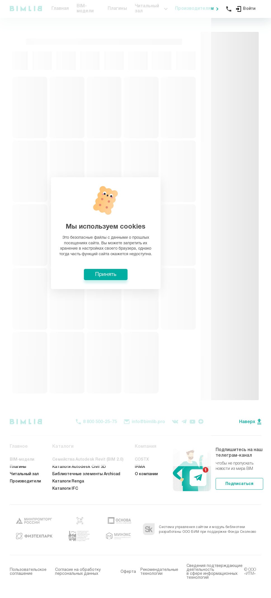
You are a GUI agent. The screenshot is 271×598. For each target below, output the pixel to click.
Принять (135, 340)
